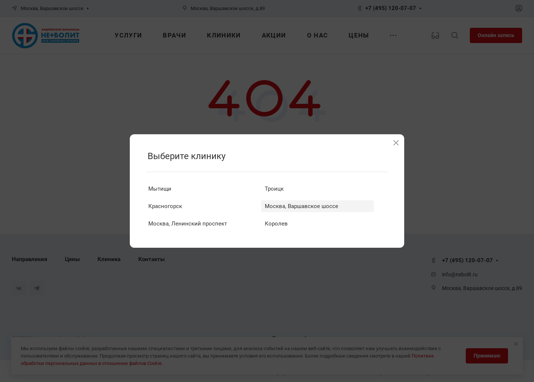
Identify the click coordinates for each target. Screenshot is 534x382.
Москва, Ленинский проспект (187, 223)
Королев (276, 223)
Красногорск (165, 206)
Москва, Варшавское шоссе (301, 206)
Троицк (274, 188)
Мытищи (159, 188)
